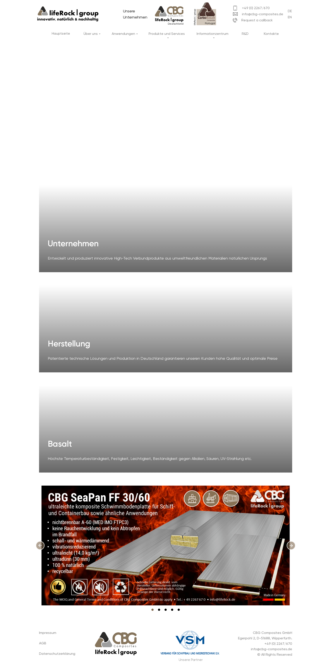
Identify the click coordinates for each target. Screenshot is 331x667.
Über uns (91, 34)
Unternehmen (73, 243)
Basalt (60, 444)
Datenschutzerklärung (57, 654)
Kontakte (271, 34)
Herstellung (69, 344)
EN (290, 17)
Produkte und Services (167, 34)
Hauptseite (61, 33)
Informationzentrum (212, 34)
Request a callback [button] (257, 20)
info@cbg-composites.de (262, 14)
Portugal (210, 23)
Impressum (47, 633)
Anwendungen (123, 34)
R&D (245, 34)
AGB (42, 643)
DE (290, 11)
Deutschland (176, 23)
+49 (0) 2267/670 (256, 8)
